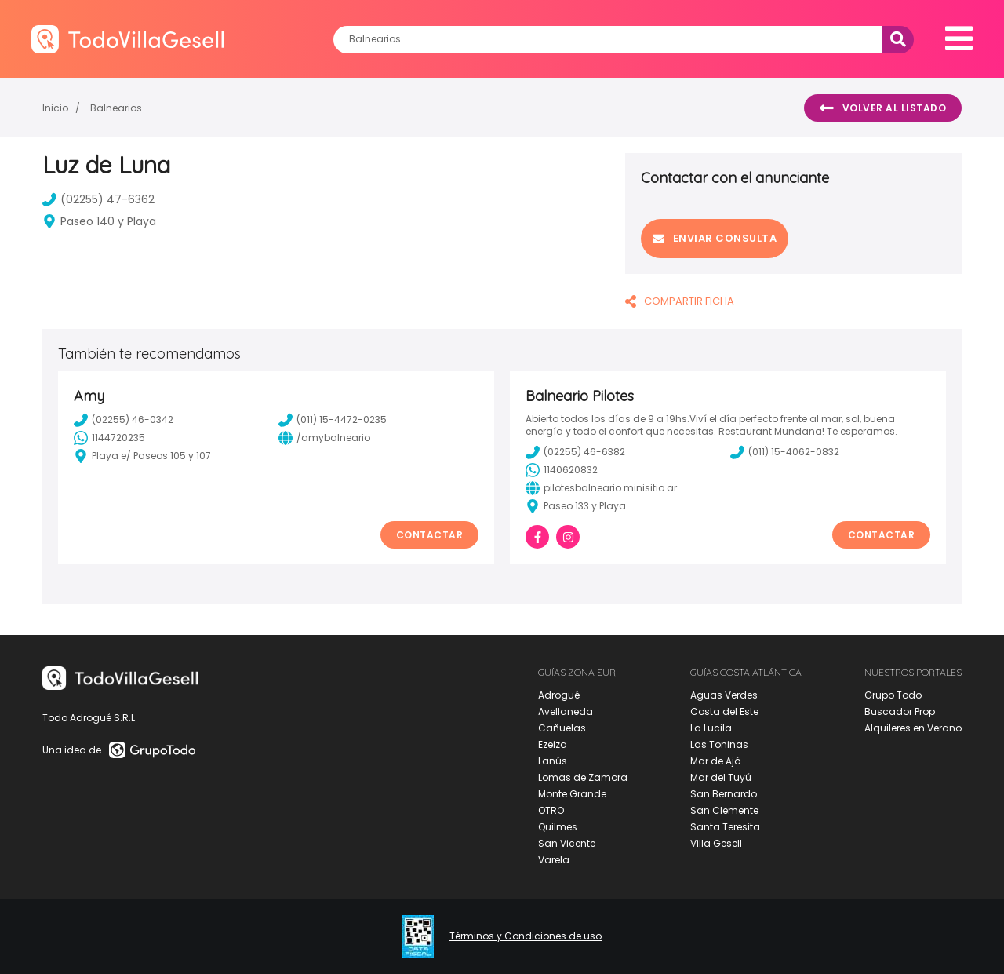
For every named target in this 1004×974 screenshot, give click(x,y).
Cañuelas (562, 728)
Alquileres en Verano (913, 728)
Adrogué (559, 695)
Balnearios (116, 108)
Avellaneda (565, 711)
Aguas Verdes (724, 695)
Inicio (55, 108)
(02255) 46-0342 (123, 420)
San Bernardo (723, 794)
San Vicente (566, 843)
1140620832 (562, 470)
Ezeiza (552, 744)
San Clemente (724, 810)
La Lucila (711, 728)
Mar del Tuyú (720, 777)
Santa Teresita (725, 827)
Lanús (552, 761)
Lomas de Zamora (583, 777)
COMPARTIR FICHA (679, 301)
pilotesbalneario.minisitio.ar (601, 488)
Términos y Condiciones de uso (525, 936)
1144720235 (109, 438)
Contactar (430, 535)
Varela (553, 859)
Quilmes (557, 827)
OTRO (551, 810)
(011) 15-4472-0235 (332, 420)
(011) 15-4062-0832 (784, 452)
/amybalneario (324, 438)
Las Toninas (719, 744)
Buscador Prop (899, 711)
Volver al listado (883, 108)
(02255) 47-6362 (98, 199)
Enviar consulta (715, 238)
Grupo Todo (893, 695)
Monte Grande (572, 794)
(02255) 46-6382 (575, 452)
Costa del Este (724, 711)
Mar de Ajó (715, 761)
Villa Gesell (716, 843)
